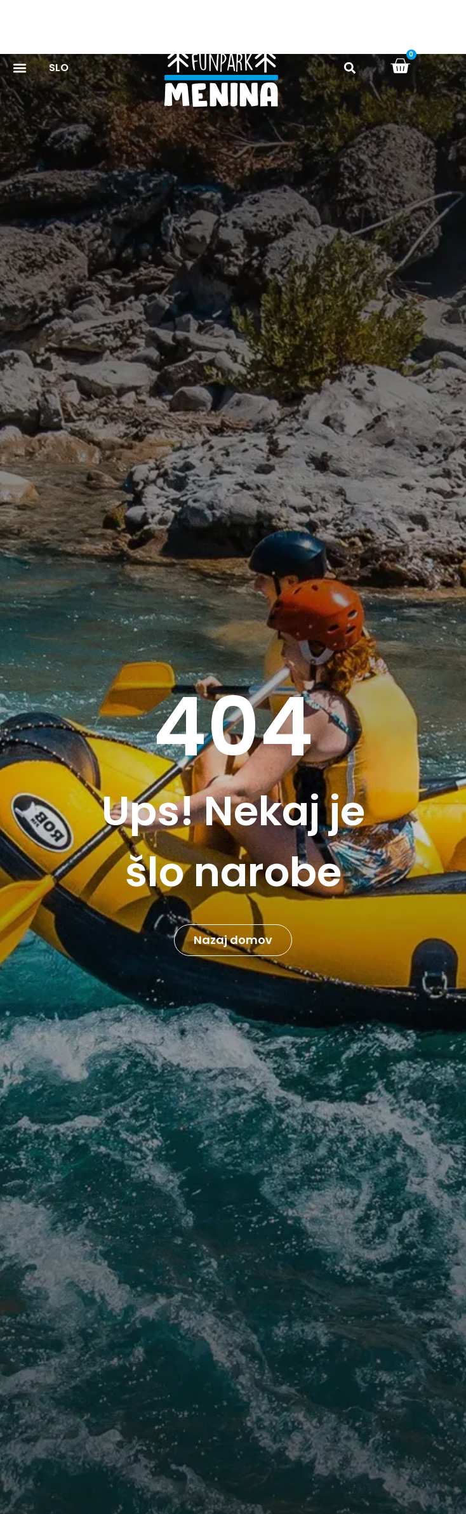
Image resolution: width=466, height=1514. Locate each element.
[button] (350, 68)
